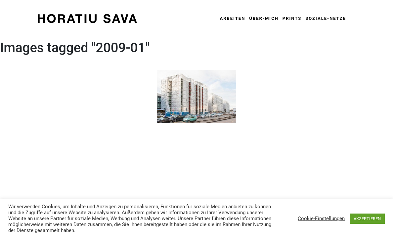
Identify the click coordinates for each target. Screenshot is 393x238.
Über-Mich (264, 18)
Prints (292, 18)
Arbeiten (232, 18)
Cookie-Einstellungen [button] (321, 218)
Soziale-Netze (325, 18)
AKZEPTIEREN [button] (367, 218)
